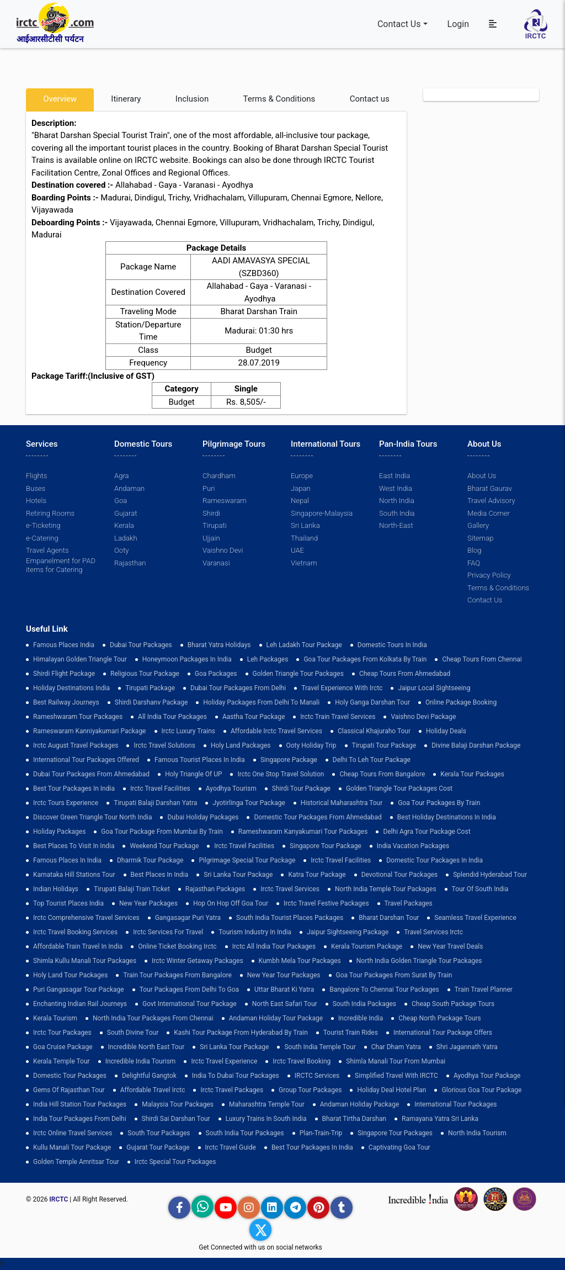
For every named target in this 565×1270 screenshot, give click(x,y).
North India (396, 500)
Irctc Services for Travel (168, 932)
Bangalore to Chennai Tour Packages (384, 989)
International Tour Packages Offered (86, 760)
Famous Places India (63, 645)
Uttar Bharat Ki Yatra (284, 989)
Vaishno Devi (222, 550)
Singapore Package (288, 760)
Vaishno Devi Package (423, 717)
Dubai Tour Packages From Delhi (238, 688)
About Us (481, 476)
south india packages (364, 1004)
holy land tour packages (70, 975)
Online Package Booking (461, 702)
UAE (297, 550)
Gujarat (125, 513)
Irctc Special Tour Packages (175, 1162)
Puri (208, 488)
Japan (300, 488)
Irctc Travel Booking (302, 1061)
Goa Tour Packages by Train (439, 803)
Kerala (124, 525)
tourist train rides (350, 1032)
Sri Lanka (305, 525)
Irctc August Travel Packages (75, 745)
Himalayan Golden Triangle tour (80, 659)
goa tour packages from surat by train (394, 975)
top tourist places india (68, 903)
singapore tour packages (395, 1133)
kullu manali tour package (72, 1147)
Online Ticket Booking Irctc (177, 946)
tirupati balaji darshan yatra (155, 803)
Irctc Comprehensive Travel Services (86, 918)
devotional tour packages (399, 875)
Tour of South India (480, 889)
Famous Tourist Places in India (199, 760)
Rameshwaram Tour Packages (77, 717)
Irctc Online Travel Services (72, 1133)
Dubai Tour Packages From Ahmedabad (91, 774)
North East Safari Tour (284, 1004)
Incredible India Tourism (140, 1061)
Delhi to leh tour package (372, 760)
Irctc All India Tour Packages (274, 946)
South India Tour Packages (245, 1133)
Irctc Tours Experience (65, 803)
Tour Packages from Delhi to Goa (189, 989)
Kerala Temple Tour (61, 1061)
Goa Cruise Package (63, 1047)
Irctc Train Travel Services (337, 717)
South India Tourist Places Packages (289, 918)
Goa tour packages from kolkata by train (365, 659)
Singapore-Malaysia (322, 513)
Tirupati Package (150, 688)
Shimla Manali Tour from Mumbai (395, 1061)
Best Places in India (160, 875)
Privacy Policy (488, 575)
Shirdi (211, 513)
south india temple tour (319, 1047)
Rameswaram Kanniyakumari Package (89, 731)
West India (395, 488)
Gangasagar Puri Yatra (188, 918)
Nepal (300, 500)
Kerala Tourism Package (366, 946)
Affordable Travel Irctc (152, 1090)
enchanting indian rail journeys (80, 1004)
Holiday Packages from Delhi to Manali (261, 702)
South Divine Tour (132, 1032)
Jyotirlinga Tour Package (248, 803)
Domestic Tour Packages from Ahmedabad (317, 817)
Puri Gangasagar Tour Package (78, 989)
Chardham (219, 476)
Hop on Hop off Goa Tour (230, 903)
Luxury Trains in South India (266, 1119)
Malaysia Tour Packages (178, 1104)
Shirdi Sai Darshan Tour (176, 1119)
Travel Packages (409, 903)
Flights (36, 476)
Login (458, 24)
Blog (474, 550)
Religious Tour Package (144, 674)
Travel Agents (47, 550)
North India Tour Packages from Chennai (153, 1018)
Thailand (304, 538)
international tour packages (455, 1104)
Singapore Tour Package (325, 846)
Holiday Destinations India (71, 688)
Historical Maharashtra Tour (341, 803)
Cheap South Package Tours (453, 1004)
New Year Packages (148, 903)
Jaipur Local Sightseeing (434, 688)
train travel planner (484, 989)
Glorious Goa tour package (481, 1090)
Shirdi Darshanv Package (151, 702)
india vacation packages (413, 846)
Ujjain (211, 538)
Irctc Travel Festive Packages (326, 903)
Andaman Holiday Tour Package (276, 1018)
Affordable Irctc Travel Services (276, 731)
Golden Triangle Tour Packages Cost (399, 788)
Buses (35, 488)
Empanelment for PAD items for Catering (60, 565)
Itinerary (126, 99)
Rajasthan (130, 563)
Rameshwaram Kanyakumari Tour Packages (303, 831)
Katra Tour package (316, 875)
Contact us (370, 99)
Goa (120, 500)
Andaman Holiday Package (359, 1104)
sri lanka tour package (238, 875)
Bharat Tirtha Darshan (354, 1119)
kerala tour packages (472, 774)
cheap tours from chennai (481, 659)
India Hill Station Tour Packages (79, 1104)
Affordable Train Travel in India (77, 946)
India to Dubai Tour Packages (235, 1076)
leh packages (268, 659)
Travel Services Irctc (433, 932)
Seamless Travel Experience (475, 918)
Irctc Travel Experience (224, 1061)
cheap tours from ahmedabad (405, 674)
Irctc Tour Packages (62, 1032)
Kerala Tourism (55, 1018)
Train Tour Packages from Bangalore (177, 975)
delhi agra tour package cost (426, 831)
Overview (60, 99)
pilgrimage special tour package (247, 860)
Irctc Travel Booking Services (75, 932)
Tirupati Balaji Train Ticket (132, 889)
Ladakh (125, 538)
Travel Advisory (491, 500)
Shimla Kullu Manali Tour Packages (84, 961)
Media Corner (488, 513)
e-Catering (42, 538)
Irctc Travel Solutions (164, 745)
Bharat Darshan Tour (389, 918)
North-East (396, 525)
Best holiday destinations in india (446, 817)
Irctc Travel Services (289, 889)
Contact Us (399, 24)
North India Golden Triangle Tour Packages (419, 961)
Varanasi (216, 563)
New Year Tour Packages (284, 975)
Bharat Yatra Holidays (219, 645)
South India (396, 513)
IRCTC (58, 1199)
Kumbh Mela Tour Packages (300, 961)
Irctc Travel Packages (231, 1090)
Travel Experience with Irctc (341, 688)
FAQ (473, 563)
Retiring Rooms (50, 513)
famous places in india (67, 860)
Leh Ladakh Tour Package (304, 645)
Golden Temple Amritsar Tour (76, 1162)
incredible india (360, 1018)
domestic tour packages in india (434, 860)
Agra (121, 476)
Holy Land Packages (241, 745)
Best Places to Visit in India (73, 846)
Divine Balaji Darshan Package (475, 745)
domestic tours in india (392, 645)
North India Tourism (477, 1133)
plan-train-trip (321, 1133)
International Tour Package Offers (442, 1032)
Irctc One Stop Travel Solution (280, 774)
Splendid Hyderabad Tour (490, 875)
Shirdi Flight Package (64, 674)
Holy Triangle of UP (193, 774)
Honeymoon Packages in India (187, 659)
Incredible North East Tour (146, 1047)
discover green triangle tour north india (92, 817)
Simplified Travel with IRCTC (396, 1076)
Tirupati (214, 525)
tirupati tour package (384, 745)
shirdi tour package (301, 788)
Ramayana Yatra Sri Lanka (440, 1119)
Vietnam (304, 563)
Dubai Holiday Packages (202, 817)
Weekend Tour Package (164, 846)
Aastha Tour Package (253, 717)
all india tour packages (172, 717)
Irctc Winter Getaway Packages (197, 961)
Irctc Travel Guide (230, 1147)
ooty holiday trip (311, 745)
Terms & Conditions (279, 99)
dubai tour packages (141, 645)
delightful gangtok (149, 1076)
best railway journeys (66, 702)
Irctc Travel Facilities (160, 788)
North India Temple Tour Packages (385, 889)
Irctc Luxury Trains (188, 731)
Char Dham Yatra (396, 1047)
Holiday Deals (446, 731)
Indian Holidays (55, 889)
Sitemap (480, 538)
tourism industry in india (254, 932)
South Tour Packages (158, 1133)
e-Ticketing (43, 525)
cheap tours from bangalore (382, 774)
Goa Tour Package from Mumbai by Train (161, 831)
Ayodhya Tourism (231, 788)
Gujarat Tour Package (157, 1147)
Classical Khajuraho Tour (374, 731)
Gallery (478, 525)
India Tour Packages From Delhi (79, 1119)
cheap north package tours (439, 1018)
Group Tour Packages (310, 1090)
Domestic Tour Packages (69, 1076)
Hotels (36, 500)
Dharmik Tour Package (150, 860)
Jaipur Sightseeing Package (347, 932)
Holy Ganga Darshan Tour (372, 702)
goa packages (216, 674)
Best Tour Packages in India (74, 788)
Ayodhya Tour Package (487, 1076)
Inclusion (192, 99)
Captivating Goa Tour (399, 1147)
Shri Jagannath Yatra (467, 1047)
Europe (302, 476)
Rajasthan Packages (215, 889)
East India (394, 476)
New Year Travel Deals (450, 946)
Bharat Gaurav (489, 488)
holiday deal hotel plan (391, 1090)
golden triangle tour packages (298, 674)
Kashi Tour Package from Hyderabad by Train (241, 1032)
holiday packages (59, 831)
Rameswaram (224, 500)
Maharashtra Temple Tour (267, 1104)
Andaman (129, 488)
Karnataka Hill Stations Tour (74, 875)
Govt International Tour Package (189, 1004)
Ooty (121, 550)
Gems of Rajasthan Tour (69, 1090)
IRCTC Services (317, 1076)
